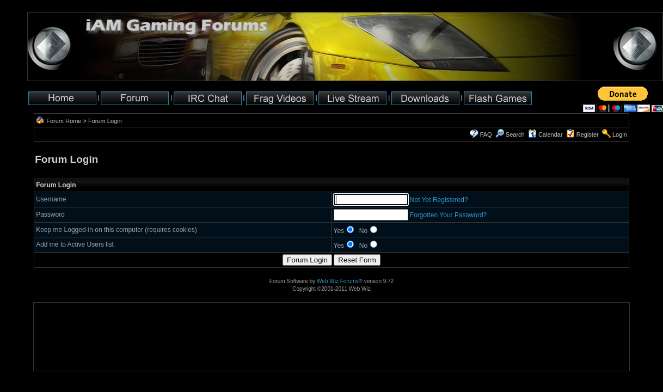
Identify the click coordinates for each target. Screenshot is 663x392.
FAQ (486, 134)
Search (510, 134)
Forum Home (63, 121)
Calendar (545, 134)
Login (619, 134)
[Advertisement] (68, 337)
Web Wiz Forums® (340, 281)
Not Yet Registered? (439, 200)
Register (587, 134)
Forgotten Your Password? (448, 215)
